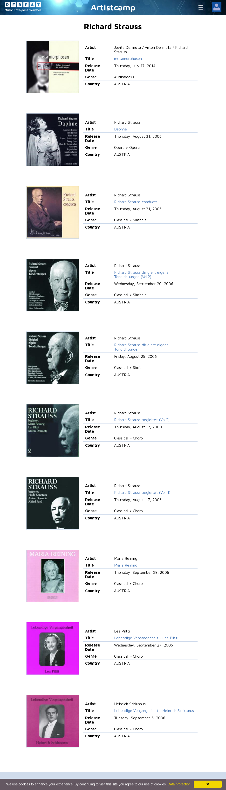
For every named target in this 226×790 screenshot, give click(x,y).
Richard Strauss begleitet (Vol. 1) (142, 492)
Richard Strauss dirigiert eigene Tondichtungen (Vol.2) (141, 274)
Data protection (179, 784)
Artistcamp (113, 7)
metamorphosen (128, 58)
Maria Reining (125, 565)
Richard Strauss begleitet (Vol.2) (142, 419)
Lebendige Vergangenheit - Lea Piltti (146, 638)
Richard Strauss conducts (136, 202)
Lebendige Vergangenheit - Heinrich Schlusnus (154, 710)
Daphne (120, 129)
